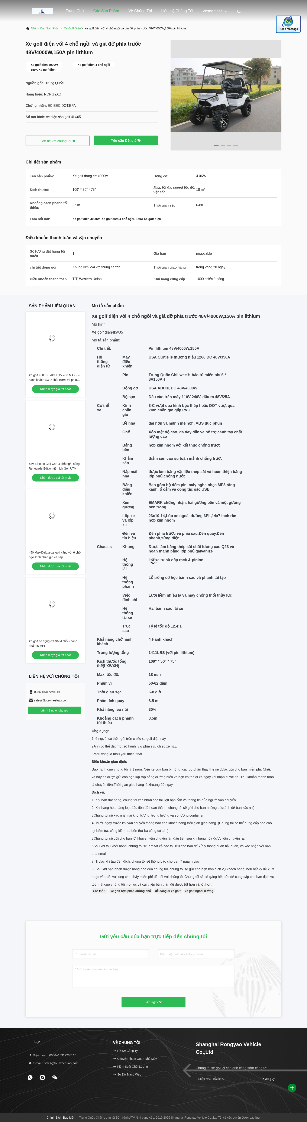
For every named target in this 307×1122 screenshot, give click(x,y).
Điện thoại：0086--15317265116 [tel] (52, 1055)
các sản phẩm (50, 28)
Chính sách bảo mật (60, 1117)
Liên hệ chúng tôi (177, 11)
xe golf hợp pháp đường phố (130, 891)
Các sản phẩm (106, 11)
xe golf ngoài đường (199, 891)
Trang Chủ (75, 11)
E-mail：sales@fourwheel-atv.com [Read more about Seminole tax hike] (53, 1063)
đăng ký (268, 1079)
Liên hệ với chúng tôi (57, 141)
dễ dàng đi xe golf (167, 891)
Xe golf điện (72, 28)
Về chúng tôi (140, 11)
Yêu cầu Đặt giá (126, 140)
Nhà (33, 28)
